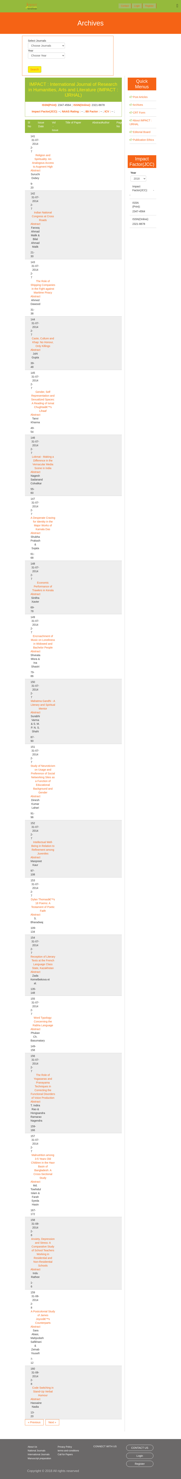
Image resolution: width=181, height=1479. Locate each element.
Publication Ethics (143, 139)
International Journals (39, 1454)
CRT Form (139, 112)
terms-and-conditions (68, 1450)
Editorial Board (141, 132)
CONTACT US (139, 1447)
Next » (52, 1422)
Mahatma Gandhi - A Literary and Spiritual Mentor (43, 704)
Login (137, 6)
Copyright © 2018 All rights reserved (53, 1471)
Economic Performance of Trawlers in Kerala (42, 586)
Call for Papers (65, 1454)
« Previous (34, 1422)
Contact (125, 6)
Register (149, 6)
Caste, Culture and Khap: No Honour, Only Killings (43, 342)
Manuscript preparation (39, 1458)
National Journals (36, 1450)
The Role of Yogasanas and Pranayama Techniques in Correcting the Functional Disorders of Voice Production (43, 1086)
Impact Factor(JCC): (140, 188)
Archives (138, 104)
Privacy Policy (65, 1447)
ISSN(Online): (140, 219)
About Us (32, 1447)
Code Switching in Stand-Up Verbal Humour (42, 1391)
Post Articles (140, 97)
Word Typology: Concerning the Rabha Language (43, 1021)
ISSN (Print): (136, 204)
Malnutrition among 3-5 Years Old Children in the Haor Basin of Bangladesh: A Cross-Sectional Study (43, 1166)
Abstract (35, 170)
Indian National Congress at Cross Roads (43, 216)
